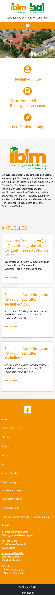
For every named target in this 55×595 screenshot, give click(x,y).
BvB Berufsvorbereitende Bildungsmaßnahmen (27, 517)
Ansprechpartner (10, 473)
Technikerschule (10, 508)
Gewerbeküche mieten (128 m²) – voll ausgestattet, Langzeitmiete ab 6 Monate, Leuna (27, 247)
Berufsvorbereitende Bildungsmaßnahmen (27, 103)
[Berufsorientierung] (27, 117)
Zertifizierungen (10, 482)
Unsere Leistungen (12, 490)
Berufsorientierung (27, 126)
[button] (27, 25)
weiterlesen (11, 277)
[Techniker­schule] (27, 69)
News (4, 455)
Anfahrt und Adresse (12, 428)
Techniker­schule (27, 79)
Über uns (6, 437)
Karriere (5, 446)
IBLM (4, 419)
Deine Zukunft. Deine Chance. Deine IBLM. (27, 17)
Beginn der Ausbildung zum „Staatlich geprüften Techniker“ (26, 353)
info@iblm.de (17, 573)
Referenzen (7, 464)
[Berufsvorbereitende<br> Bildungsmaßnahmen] (27, 91)
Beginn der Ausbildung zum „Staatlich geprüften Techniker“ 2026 (26, 299)
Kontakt (6, 525)
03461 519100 (18, 569)
